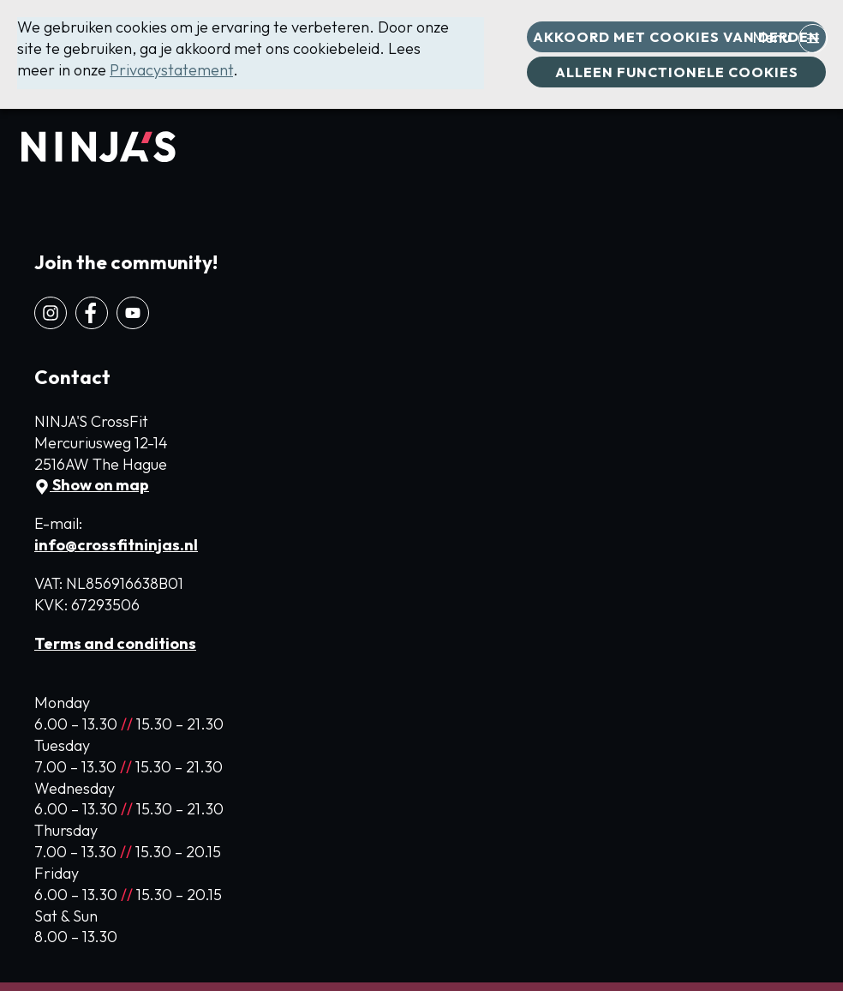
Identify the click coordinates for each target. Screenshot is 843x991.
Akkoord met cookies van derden (676, 36)
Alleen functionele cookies (676, 72)
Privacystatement (171, 70)
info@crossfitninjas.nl (116, 545)
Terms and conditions (115, 643)
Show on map (91, 485)
